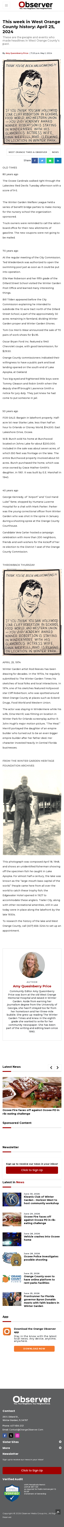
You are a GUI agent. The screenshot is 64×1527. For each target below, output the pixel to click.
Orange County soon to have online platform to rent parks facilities (39, 1279)
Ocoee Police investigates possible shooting (41, 1258)
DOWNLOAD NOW (34, 1348)
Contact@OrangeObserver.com (26, 1429)
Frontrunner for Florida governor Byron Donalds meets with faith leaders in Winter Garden (41, 1301)
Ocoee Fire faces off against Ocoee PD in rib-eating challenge (31, 1111)
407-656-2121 (17, 1425)
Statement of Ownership (35, 1494)
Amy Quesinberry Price (17, 53)
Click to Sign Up (32, 1170)
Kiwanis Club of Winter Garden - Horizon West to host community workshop (41, 1200)
